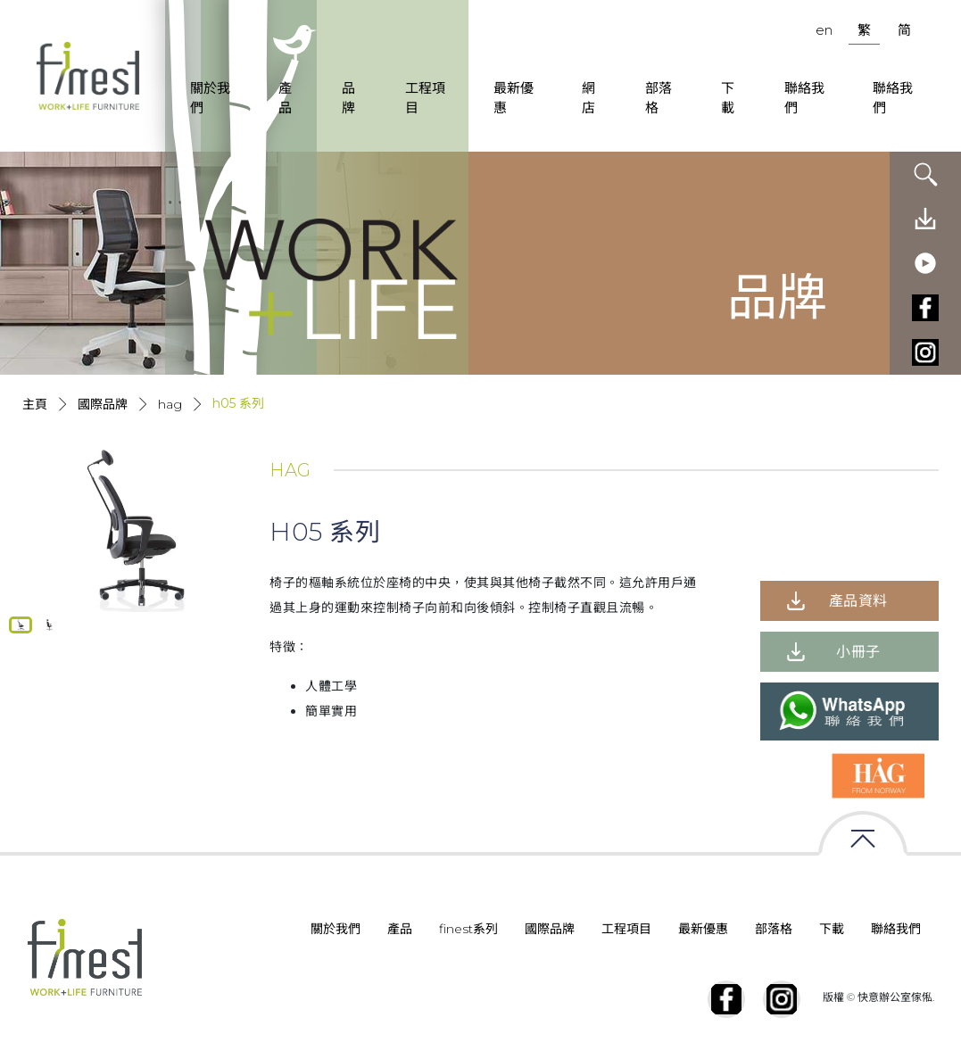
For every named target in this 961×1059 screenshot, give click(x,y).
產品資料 (858, 600)
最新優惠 (513, 98)
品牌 (348, 98)
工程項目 (425, 98)
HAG (170, 404)
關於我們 (210, 98)
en (824, 29)
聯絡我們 (804, 98)
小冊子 (858, 651)
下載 (727, 98)
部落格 (658, 98)
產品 (285, 98)
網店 (588, 98)
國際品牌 (103, 404)
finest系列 (468, 929)
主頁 (34, 404)
